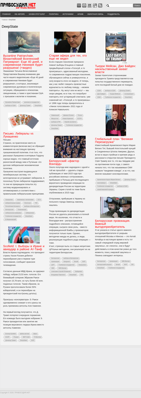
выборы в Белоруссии (31, 206)
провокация (55, 261)
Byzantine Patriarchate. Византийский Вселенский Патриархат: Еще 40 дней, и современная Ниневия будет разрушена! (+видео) (23, 61)
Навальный (55, 115)
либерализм (30, 213)
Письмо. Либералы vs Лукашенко (18, 135)
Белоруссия (9, 209)
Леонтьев (27, 203)
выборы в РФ (55, 122)
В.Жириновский (10, 219)
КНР (83, 261)
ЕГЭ (39, 200)
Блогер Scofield (10, 334)
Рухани (16, 337)
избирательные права (12, 203)
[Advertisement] (70, 368)
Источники (68, 14)
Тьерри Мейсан (115, 94)
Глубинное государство (74, 125)
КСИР (7, 337)
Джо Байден (101, 94)
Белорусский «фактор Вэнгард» (64, 162)
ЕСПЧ (80, 118)
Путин (80, 115)
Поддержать (113, 14)
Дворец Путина (68, 115)
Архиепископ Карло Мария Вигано (108, 179)
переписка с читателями (25, 200)
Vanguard (67, 261)
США (99, 90)
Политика (54, 14)
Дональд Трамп (25, 105)
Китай (76, 261)
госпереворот (128, 94)
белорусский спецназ (104, 264)
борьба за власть (70, 122)
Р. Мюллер (37, 337)
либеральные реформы (13, 213)
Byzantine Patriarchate (12, 102)
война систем (24, 334)
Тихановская (22, 209)
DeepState (38, 105)
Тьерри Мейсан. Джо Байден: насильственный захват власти (115, 69)
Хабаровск (78, 271)
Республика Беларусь (12, 206)
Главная (6, 14)
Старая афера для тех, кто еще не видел (68, 57)
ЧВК (52, 268)
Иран (35, 334)
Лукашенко (9, 200)
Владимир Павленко (58, 275)
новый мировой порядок (105, 189)
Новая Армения (68, 118)
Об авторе (20, 14)
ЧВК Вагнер (62, 268)
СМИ (99, 97)
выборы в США (10, 105)
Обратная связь (95, 14)
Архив (80, 14)
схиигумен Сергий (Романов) (61, 271)
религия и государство (31, 102)
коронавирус (101, 183)
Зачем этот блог (37, 14)
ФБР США (26, 337)
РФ (36, 203)
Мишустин (54, 118)
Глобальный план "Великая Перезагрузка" (114, 140)
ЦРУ (52, 265)
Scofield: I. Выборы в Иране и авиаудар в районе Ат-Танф (23, 248)
